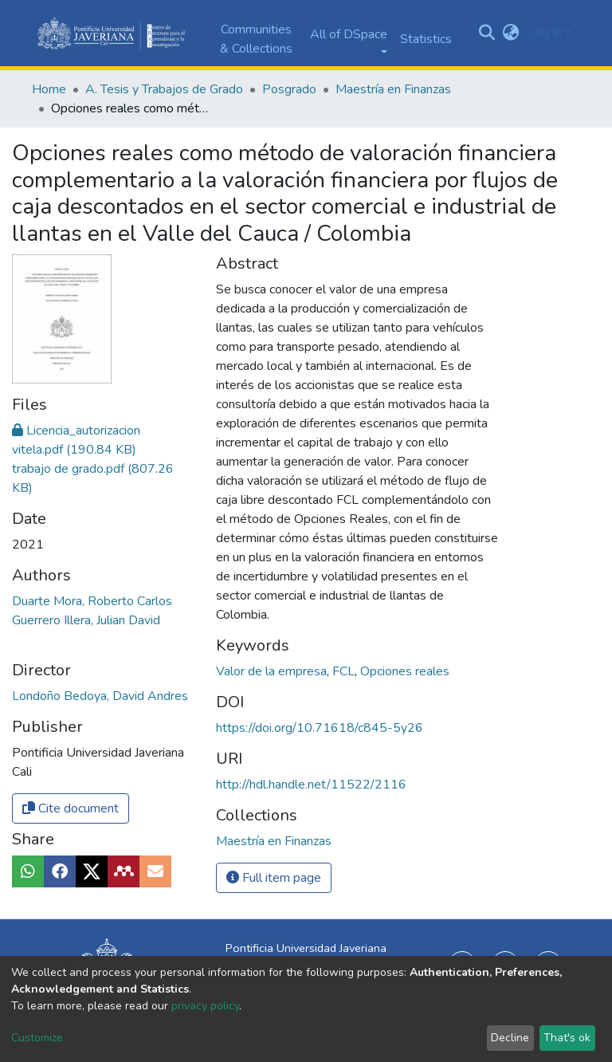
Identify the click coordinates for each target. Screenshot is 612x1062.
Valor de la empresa (273, 671)
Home (49, 89)
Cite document (70, 698)
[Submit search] (487, 33)
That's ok (566, 1037)
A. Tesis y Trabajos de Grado (164, 89)
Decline (510, 1037)
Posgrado (289, 89)
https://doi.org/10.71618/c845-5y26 (319, 728)
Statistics (426, 39)
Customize (37, 1037)
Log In (545, 32)
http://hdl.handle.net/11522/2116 (311, 784)
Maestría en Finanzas (393, 89)
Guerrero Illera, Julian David (86, 510)
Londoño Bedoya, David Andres (100, 586)
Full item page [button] (273, 878)
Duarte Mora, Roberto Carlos (92, 491)
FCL (345, 671)
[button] (511, 32)
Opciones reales (404, 671)
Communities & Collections (256, 39)
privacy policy (205, 1005)
